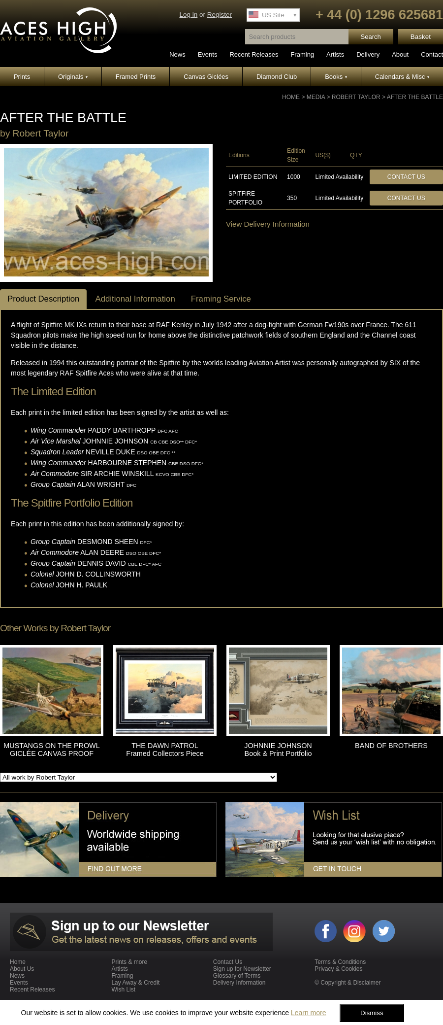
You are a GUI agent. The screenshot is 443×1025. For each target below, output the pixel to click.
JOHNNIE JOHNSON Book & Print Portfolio (278, 749)
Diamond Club (276, 76)
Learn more (308, 1013)
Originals (73, 76)
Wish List (123, 989)
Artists (335, 54)
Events (208, 54)
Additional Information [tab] (135, 299)
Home (291, 97)
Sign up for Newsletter (242, 968)
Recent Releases (253, 54)
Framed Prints (136, 76)
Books (336, 76)
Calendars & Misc (402, 76)
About (400, 54)
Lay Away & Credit (135, 982)
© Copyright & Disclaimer (347, 982)
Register (219, 14)
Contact (432, 54)
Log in (188, 14)
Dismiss (371, 1013)
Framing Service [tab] (221, 299)
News (177, 54)
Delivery (368, 54)
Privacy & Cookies (338, 968)
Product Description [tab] (43, 299)
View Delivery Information (268, 224)
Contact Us (406, 176)
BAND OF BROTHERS (391, 746)
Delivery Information (239, 982)
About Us (22, 968)
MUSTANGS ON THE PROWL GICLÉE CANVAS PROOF (51, 749)
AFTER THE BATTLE (415, 97)
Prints (22, 76)
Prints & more (129, 961)
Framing (302, 54)
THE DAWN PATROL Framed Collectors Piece (165, 749)
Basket (421, 36)
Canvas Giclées (206, 76)
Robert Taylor (356, 97)
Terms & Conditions (340, 961)
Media (316, 97)
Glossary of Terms (236, 975)
